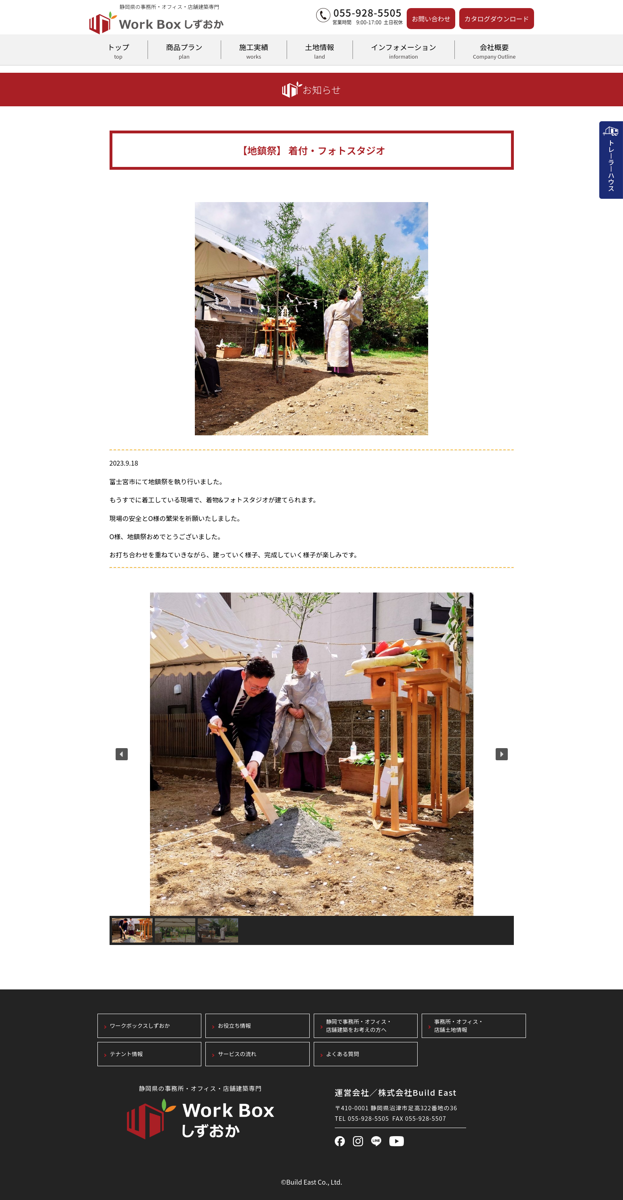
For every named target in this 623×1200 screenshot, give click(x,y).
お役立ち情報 (234, 1025)
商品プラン (184, 50)
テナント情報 (126, 1054)
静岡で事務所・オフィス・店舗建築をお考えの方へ (359, 1025)
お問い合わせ (431, 18)
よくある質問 (342, 1054)
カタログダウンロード (496, 18)
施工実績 (254, 50)
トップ (118, 50)
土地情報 (320, 50)
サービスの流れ (237, 1054)
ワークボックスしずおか (140, 1025)
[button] (122, 754)
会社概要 (494, 50)
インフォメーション (403, 50)
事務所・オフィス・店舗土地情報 (459, 1025)
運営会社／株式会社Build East (396, 1092)
